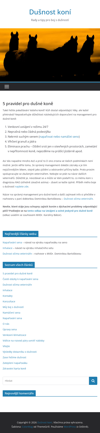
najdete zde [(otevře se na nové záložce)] (21, 186)
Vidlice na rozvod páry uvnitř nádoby (23, 340)
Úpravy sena (10, 329)
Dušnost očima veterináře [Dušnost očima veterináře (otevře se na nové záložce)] (78, 198)
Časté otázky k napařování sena (20, 279)
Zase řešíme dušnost (14, 357)
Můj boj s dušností (13, 307)
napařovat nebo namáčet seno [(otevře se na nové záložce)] (59, 136)
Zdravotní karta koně (14, 368)
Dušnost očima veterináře (17, 253)
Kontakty (8, 295)
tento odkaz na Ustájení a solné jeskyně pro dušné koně (60, 210)
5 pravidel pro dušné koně (17, 273)
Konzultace (9, 301)
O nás (6, 323)
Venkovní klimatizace (14, 335)
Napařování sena (12, 242)
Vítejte (6, 346)
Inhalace (7, 248)
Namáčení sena (11, 312)
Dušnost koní (50, 11)
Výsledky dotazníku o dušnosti (20, 351)
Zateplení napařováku (15, 363)
